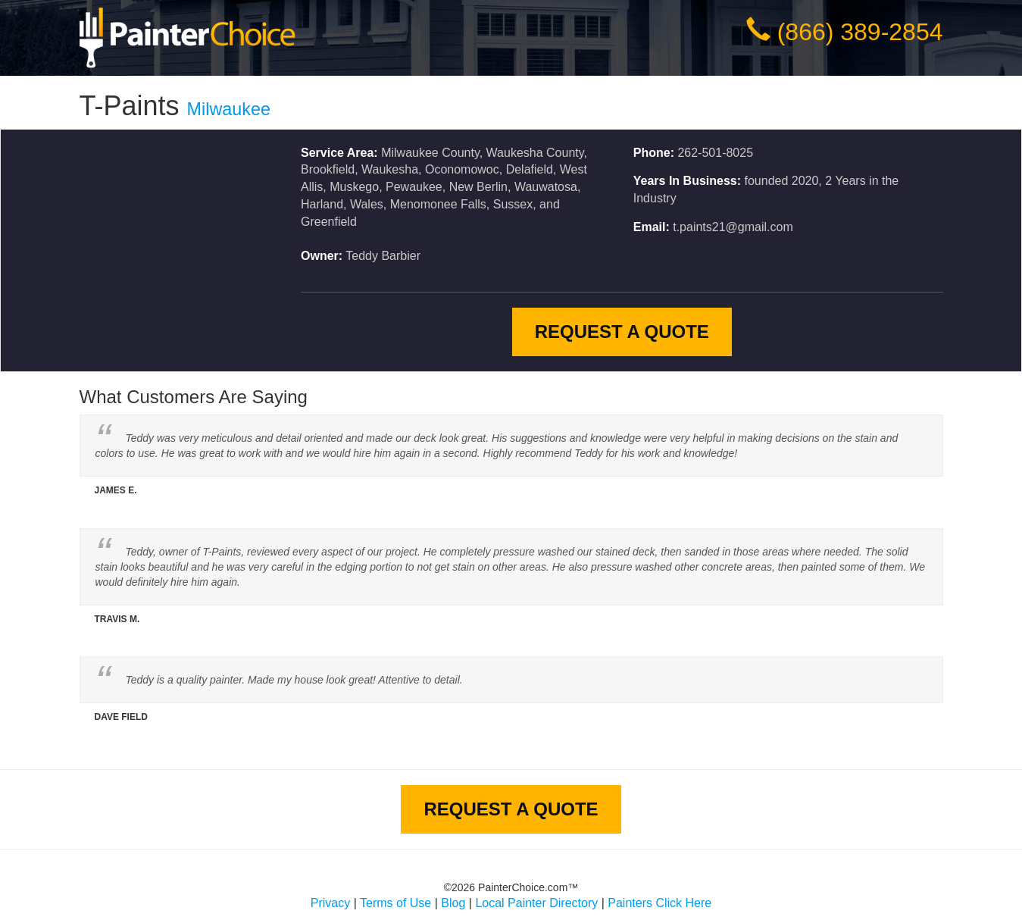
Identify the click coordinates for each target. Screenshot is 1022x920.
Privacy (330, 903)
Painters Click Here (659, 903)
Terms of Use (395, 903)
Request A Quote (622, 331)
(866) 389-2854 (860, 31)
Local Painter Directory (536, 903)
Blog (453, 903)
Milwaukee (229, 109)
